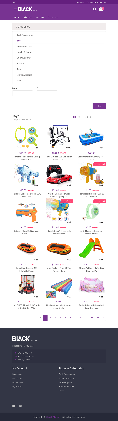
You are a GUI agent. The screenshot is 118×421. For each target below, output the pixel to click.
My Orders (17, 378)
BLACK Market (53, 417)
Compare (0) (92, 2)
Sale (19, 80)
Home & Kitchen (24, 46)
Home (17, 17)
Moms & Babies (24, 74)
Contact (80, 2)
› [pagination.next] (103, 317)
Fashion (20, 63)
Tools (19, 69)
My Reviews (17, 382)
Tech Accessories (25, 35)
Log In (103, 2)
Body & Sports (24, 57)
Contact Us (53, 17)
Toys (19, 40)
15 (92, 317)
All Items (28, 17)
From (14, 88)
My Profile (17, 386)
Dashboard (17, 374)
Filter (99, 106)
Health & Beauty (25, 52)
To (38, 88)
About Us (39, 17)
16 (98, 317)
